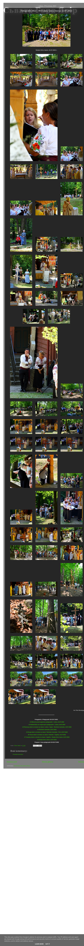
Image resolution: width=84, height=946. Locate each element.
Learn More (39, 944)
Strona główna (47, 762)
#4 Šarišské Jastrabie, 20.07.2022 (46, 729)
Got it (47, 944)
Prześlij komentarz (18, 754)
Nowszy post (12, 762)
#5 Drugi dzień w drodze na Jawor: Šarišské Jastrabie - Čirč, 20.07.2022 (46, 732)
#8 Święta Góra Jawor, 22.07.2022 (46, 739)
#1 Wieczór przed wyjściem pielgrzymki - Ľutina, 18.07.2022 (46, 722)
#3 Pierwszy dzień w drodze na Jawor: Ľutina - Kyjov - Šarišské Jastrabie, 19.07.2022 (46, 727)
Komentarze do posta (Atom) (22, 765)
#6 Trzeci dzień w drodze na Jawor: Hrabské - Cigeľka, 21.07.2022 (46, 734)
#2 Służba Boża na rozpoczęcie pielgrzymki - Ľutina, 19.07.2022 (46, 724)
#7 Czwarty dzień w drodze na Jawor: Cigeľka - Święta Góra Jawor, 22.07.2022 (46, 737)
